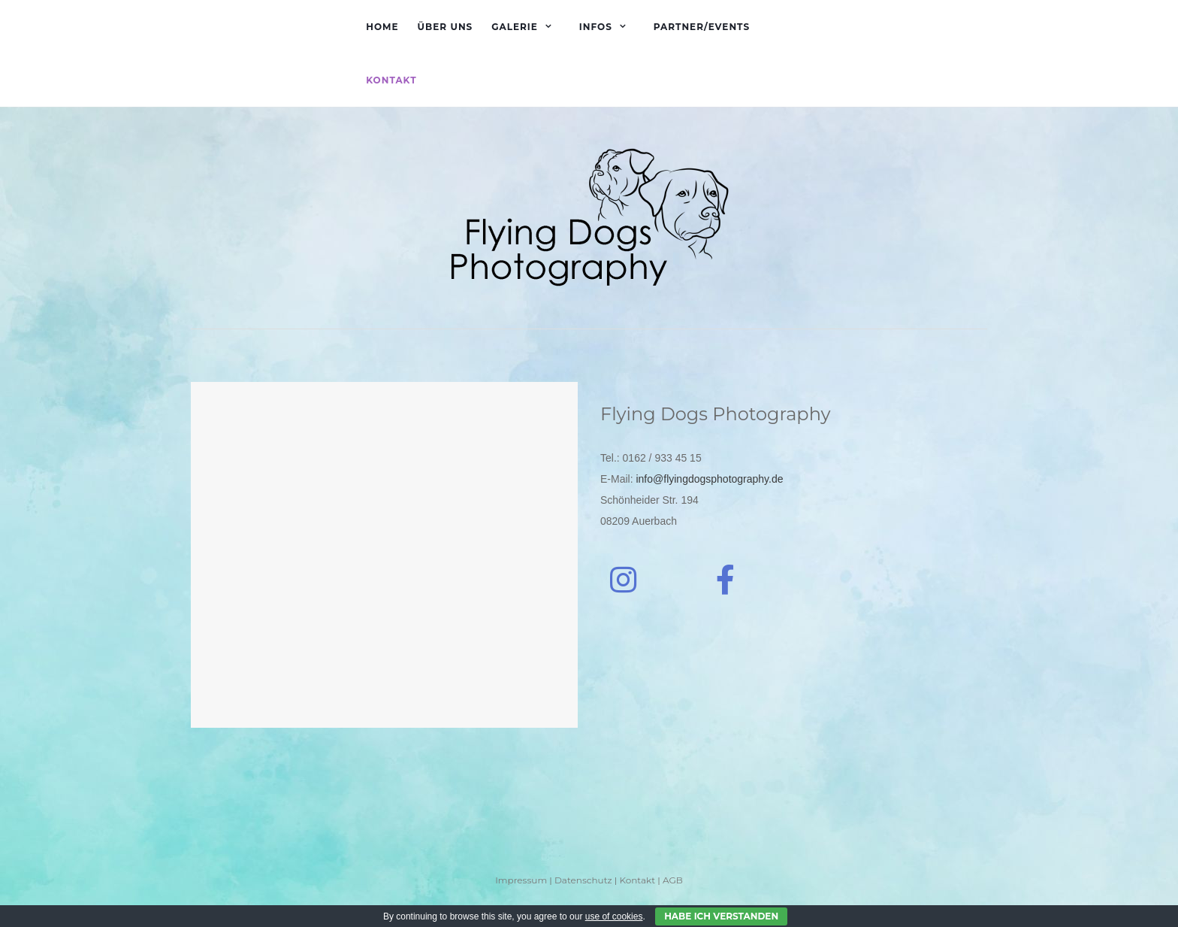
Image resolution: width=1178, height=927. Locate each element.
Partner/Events (702, 26)
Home (382, 26)
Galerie (514, 26)
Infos (595, 26)
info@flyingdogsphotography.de (709, 479)
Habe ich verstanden (721, 916)
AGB (673, 880)
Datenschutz (583, 880)
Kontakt (391, 80)
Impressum (521, 880)
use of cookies (614, 916)
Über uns (445, 26)
